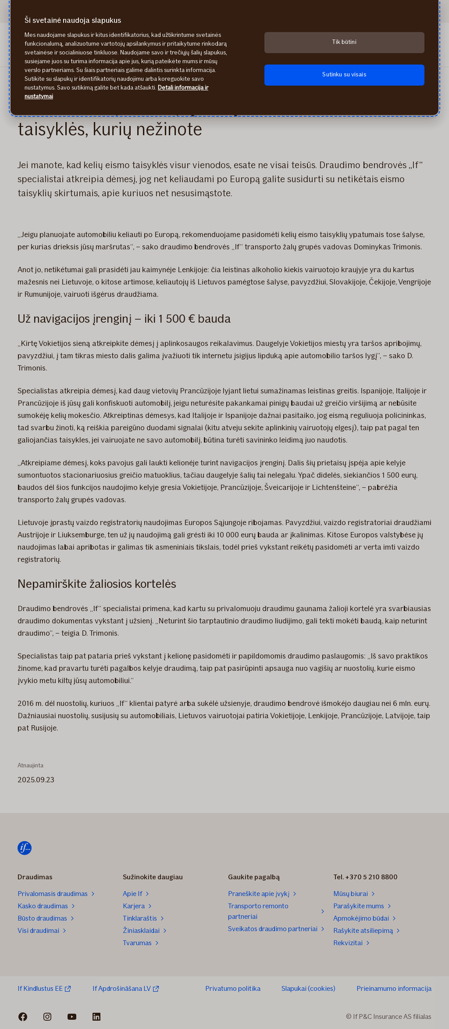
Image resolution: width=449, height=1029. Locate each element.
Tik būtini (344, 42)
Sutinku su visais (344, 74)
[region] (224, 57)
